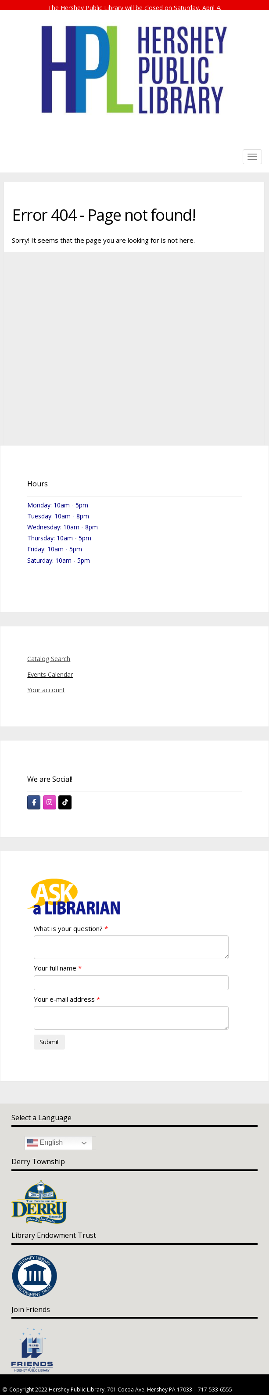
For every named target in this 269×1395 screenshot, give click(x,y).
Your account (46, 681)
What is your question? (68, 920)
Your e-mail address (64, 990)
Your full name (55, 959)
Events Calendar (50, 666)
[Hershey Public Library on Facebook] (33, 794)
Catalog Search (48, 651)
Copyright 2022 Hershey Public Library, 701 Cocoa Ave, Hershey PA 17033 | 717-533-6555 (120, 1381)
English (45, 1134)
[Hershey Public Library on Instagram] (49, 794)
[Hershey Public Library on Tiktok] (65, 794)
